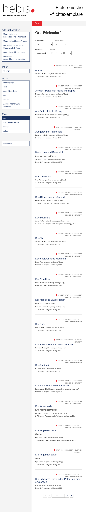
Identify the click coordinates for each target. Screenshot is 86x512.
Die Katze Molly (43, 406)
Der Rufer (40, 324)
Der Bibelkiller (42, 279)
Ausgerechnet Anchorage (48, 131)
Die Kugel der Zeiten (46, 430)
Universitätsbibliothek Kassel (14, 52)
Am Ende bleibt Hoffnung (48, 111)
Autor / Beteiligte (10, 91)
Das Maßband (42, 217)
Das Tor (39, 238)
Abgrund (39, 70)
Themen (6, 71)
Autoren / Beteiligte (11, 122)
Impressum (7, 143)
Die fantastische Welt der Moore (52, 385)
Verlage (6, 100)
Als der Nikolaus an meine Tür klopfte (55, 90)
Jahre (5, 131)
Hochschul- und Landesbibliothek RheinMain (14, 58)
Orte (5, 118)
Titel (5, 87)
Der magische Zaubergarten (50, 299)
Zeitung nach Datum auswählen (11, 105)
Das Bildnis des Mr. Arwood (50, 197)
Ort (4, 95)
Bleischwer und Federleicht (49, 152)
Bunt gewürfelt (43, 176)
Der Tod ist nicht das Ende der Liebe (54, 344)
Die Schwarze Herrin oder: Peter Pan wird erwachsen (57, 480)
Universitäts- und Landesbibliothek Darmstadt (14, 35)
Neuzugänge (8, 83)
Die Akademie (42, 365)
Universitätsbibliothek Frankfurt (15, 41)
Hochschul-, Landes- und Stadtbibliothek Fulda (13, 46)
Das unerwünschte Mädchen (50, 258)
